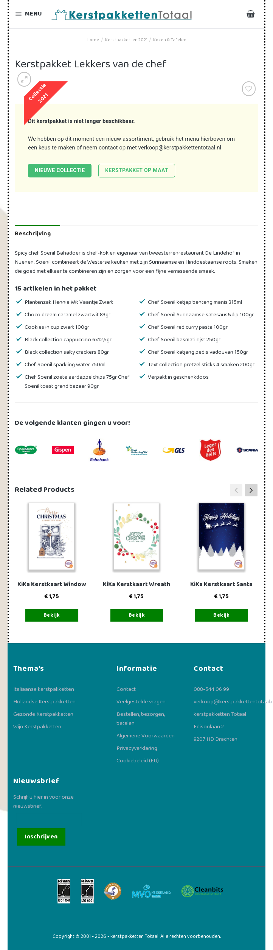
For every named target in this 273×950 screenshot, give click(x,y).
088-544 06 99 (211, 689)
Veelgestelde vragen (141, 701)
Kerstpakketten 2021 (126, 40)
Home (93, 40)
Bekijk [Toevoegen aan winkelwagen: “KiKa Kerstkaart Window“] (51, 615)
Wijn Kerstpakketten (37, 726)
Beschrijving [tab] (33, 233)
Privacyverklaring (136, 748)
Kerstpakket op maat (136, 170)
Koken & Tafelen (169, 40)
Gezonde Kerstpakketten (43, 714)
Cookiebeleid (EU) (137, 760)
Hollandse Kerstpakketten (44, 701)
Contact (126, 689)
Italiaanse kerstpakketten (43, 689)
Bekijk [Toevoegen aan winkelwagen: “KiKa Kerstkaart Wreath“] (137, 615)
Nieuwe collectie (60, 170)
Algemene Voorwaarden (145, 735)
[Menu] (29, 14)
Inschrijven (41, 836)
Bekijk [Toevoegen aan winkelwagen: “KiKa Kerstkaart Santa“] (221, 615)
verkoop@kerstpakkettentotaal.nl (180, 147)
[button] (251, 490)
